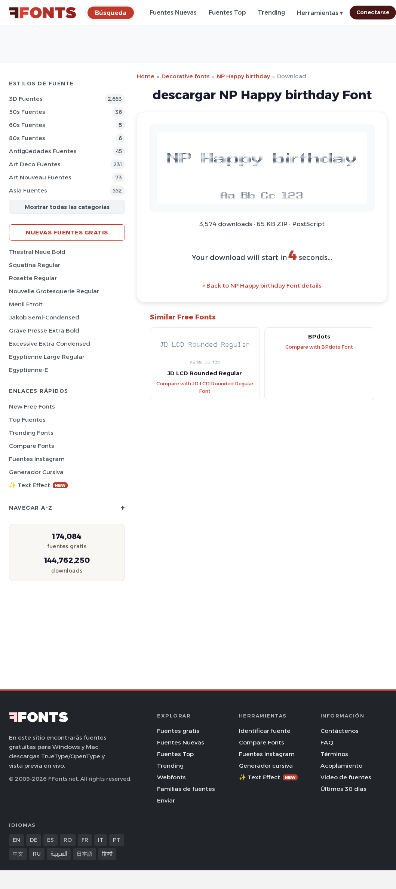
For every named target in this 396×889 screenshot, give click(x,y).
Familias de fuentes (186, 788)
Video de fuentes (345, 777)
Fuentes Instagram (37, 458)
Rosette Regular (33, 278)
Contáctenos (339, 730)
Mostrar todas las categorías (67, 206)
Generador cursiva (36, 472)
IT (100, 840)
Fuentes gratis (178, 730)
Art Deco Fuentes (35, 164)
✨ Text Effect (38, 485)
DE (33, 840)
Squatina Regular (34, 264)
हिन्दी (107, 853)
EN (16, 840)
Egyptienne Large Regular (47, 356)
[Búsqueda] (111, 12)
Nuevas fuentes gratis (67, 232)
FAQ (326, 742)
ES (50, 840)
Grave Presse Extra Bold (44, 330)
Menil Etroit (26, 304)
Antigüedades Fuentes (43, 151)
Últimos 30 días (343, 788)
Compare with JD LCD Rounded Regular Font (205, 387)
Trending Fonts (31, 432)
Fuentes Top (227, 12)
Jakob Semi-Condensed (44, 317)
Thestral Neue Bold (37, 251)
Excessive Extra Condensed (49, 343)
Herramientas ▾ (320, 12)
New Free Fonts (32, 406)
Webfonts (171, 777)
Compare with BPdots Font (319, 347)
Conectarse (372, 12)
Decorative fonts (186, 76)
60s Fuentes (27, 124)
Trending (271, 12)
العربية (58, 853)
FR (85, 840)
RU (37, 853)
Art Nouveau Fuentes (40, 177)
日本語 (84, 853)
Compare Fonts (31, 445)
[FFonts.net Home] (42, 13)
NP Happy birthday (243, 76)
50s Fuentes (27, 111)
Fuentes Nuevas (173, 12)
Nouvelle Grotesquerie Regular (54, 291)
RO (68, 840)
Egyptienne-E (28, 369)
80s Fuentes (27, 138)
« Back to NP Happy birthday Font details (262, 285)
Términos (334, 754)
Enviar (166, 800)
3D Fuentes (26, 98)
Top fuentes (27, 419)
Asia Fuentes (28, 190)
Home (145, 76)
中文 (18, 853)
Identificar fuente (265, 730)
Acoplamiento (341, 765)
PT (116, 840)
